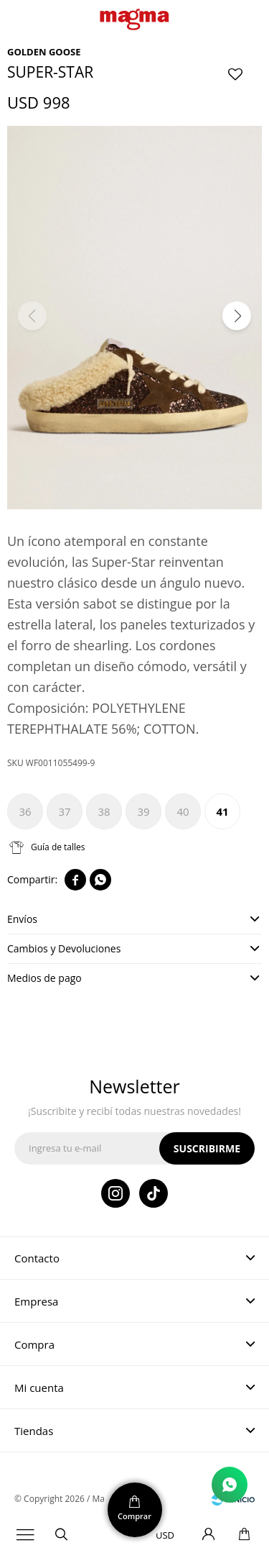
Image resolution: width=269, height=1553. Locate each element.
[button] (236, 315)
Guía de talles (58, 847)
